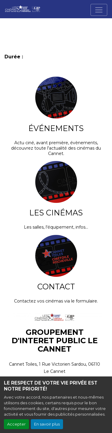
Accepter (16, 424)
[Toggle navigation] (98, 10)
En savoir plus (47, 424)
